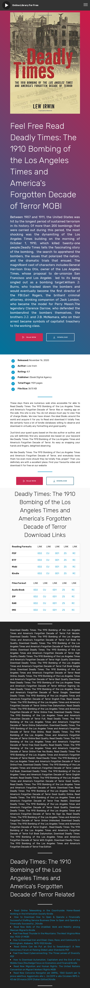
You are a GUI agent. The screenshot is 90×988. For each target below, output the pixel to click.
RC (74, 553)
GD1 (57, 553)
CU (47, 553)
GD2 (40, 553)
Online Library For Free (25, 5)
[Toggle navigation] (86, 4)
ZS (65, 553)
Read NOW (29, 337)
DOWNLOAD (60, 337)
